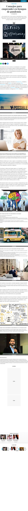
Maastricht (13, 87)
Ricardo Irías (18, 81)
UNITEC (17, 88)
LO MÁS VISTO (14, 445)
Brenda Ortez (15, 13)
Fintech (9, 83)
